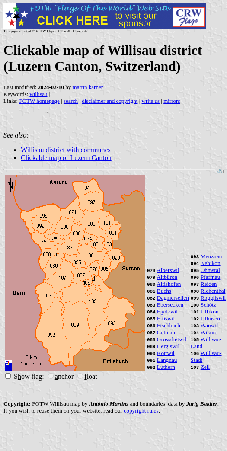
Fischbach (168, 325)
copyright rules (141, 410)
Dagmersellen (173, 297)
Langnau (167, 360)
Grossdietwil (171, 339)
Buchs (164, 291)
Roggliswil (213, 297)
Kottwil (166, 353)
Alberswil (168, 270)
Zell (205, 367)
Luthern (166, 367)
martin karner (88, 87)
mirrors (171, 101)
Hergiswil (168, 346)
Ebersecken (170, 304)
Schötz (208, 304)
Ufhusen (210, 318)
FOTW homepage (39, 101)
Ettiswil (166, 318)
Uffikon (210, 311)
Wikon (208, 332)
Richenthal (213, 291)
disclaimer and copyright (109, 101)
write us (151, 101)
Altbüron (167, 277)
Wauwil (209, 325)
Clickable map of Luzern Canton (66, 157)
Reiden (209, 284)
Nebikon (211, 263)
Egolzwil (167, 311)
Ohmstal (210, 270)
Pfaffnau (211, 277)
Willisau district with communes (66, 150)
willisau (38, 94)
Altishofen (169, 284)
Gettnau (166, 332)
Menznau (211, 256)
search (71, 101)
